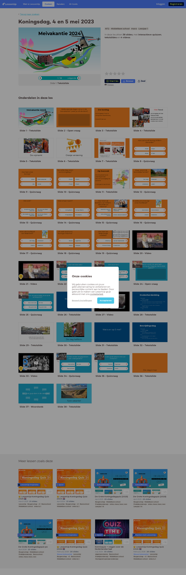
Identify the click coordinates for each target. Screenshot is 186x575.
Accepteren (106, 300)
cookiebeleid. (96, 294)
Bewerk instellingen (82, 300)
